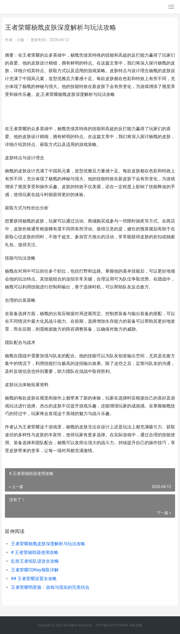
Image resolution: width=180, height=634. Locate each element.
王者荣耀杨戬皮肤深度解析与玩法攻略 (48, 543)
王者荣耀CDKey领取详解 (35, 569)
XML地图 (135, 625)
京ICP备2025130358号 (112, 625)
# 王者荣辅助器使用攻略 (34, 552)
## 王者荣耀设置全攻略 (34, 578)
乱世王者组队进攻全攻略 (35, 561)
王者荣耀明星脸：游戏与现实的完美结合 (50, 587)
